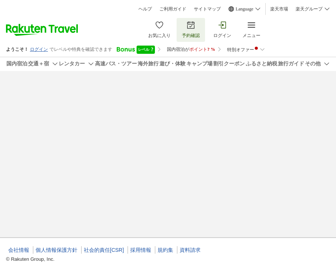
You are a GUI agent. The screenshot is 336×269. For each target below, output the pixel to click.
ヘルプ (145, 9)
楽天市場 (279, 9)
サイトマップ (207, 9)
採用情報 (140, 250)
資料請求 (190, 250)
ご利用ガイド (172, 9)
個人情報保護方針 (56, 250)
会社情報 (18, 250)
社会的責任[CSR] (104, 250)
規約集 (165, 250)
